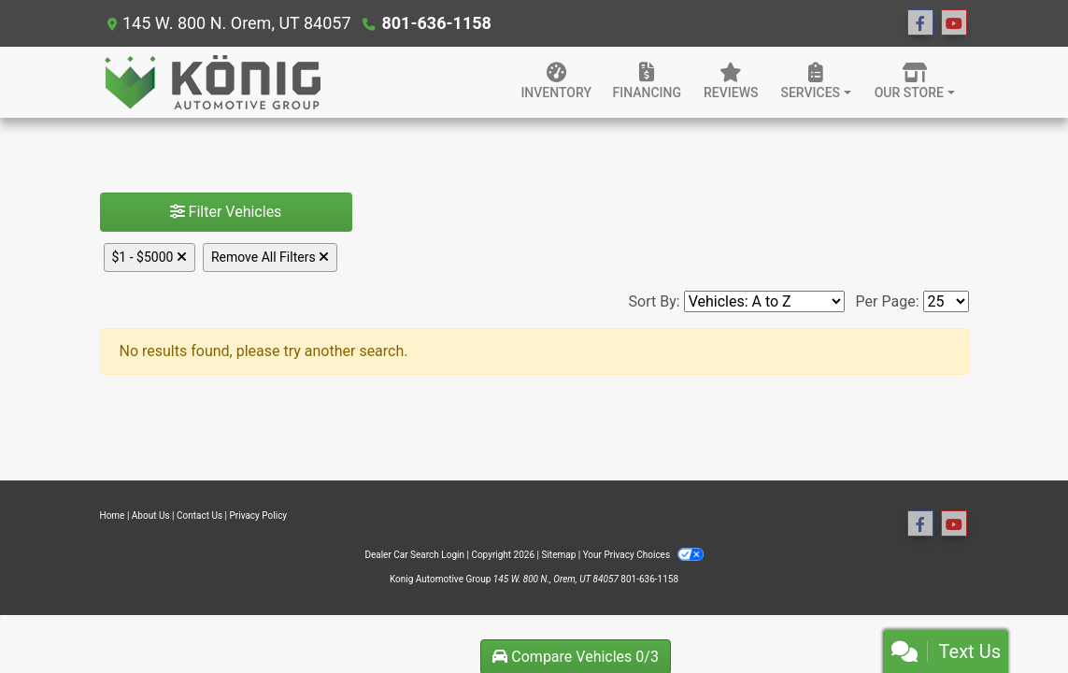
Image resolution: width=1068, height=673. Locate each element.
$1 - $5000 (149, 257)
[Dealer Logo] (212, 82)
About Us (151, 515)
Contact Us (199, 515)
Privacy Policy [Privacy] (259, 515)
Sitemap (558, 555)
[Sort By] (764, 301)
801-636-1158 (436, 23)
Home (112, 515)
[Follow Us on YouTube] (954, 23)
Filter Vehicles (226, 212)
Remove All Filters (270, 257)
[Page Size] (946, 301)
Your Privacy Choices (643, 555)
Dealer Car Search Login (414, 555)
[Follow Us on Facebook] (920, 23)
